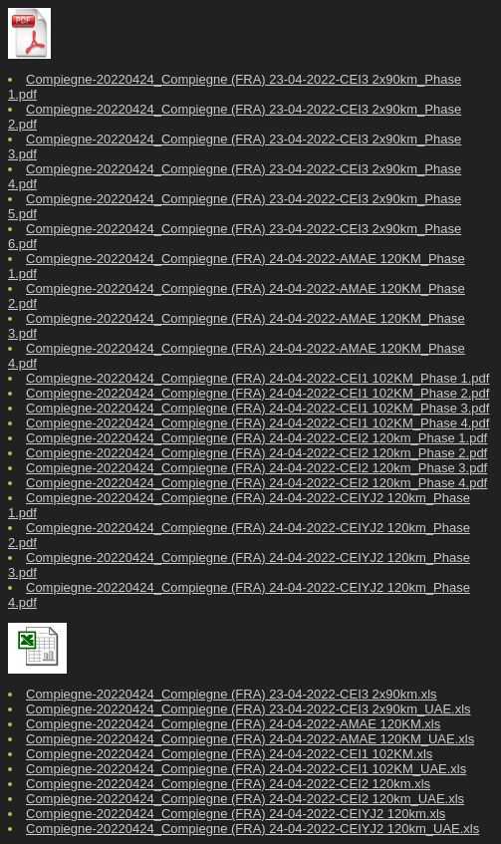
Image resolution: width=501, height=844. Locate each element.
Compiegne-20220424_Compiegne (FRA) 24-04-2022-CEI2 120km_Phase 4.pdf (256, 482)
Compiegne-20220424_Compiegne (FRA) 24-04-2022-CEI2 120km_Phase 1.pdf (256, 437)
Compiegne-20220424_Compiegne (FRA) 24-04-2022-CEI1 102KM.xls (229, 753)
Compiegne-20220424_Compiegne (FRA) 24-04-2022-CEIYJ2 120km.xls (235, 813)
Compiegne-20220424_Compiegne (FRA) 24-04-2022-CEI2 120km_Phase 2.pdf (256, 452)
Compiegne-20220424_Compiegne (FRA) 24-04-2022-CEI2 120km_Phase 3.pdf (256, 467)
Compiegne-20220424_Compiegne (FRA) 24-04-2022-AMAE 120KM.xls (233, 723)
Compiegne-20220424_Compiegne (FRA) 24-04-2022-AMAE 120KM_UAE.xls (250, 738)
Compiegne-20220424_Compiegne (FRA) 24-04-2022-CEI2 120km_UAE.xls (245, 798)
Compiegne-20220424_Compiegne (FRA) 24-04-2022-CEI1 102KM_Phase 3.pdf (257, 408)
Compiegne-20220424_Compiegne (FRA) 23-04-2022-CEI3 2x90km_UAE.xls (248, 709)
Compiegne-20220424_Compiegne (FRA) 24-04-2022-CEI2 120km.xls (228, 783)
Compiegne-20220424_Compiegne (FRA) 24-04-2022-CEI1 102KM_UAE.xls (246, 768)
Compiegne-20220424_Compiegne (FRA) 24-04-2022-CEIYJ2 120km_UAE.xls (252, 828)
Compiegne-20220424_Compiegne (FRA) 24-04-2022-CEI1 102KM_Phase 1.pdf (257, 378)
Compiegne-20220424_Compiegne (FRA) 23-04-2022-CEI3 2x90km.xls (231, 694)
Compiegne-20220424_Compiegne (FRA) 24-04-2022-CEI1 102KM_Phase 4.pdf (257, 423)
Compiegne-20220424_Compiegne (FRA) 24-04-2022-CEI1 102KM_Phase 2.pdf (257, 393)
